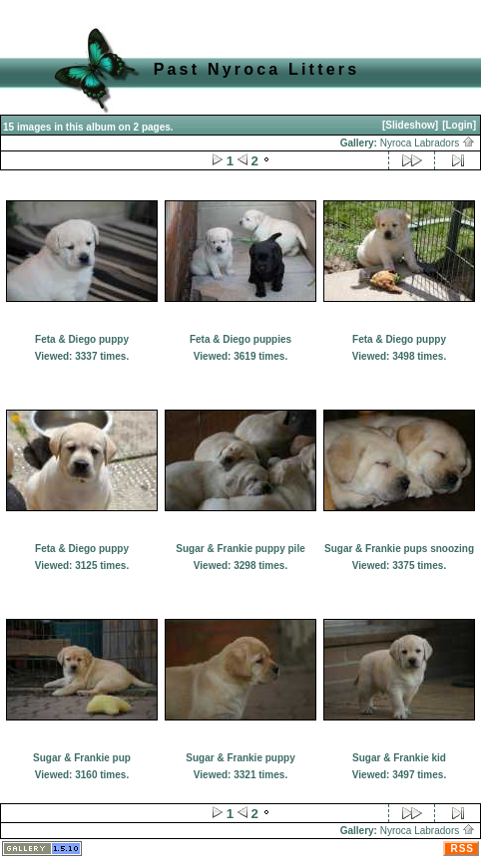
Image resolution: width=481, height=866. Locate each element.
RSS (462, 848)
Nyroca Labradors (427, 143)
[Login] (459, 125)
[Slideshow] (410, 125)
